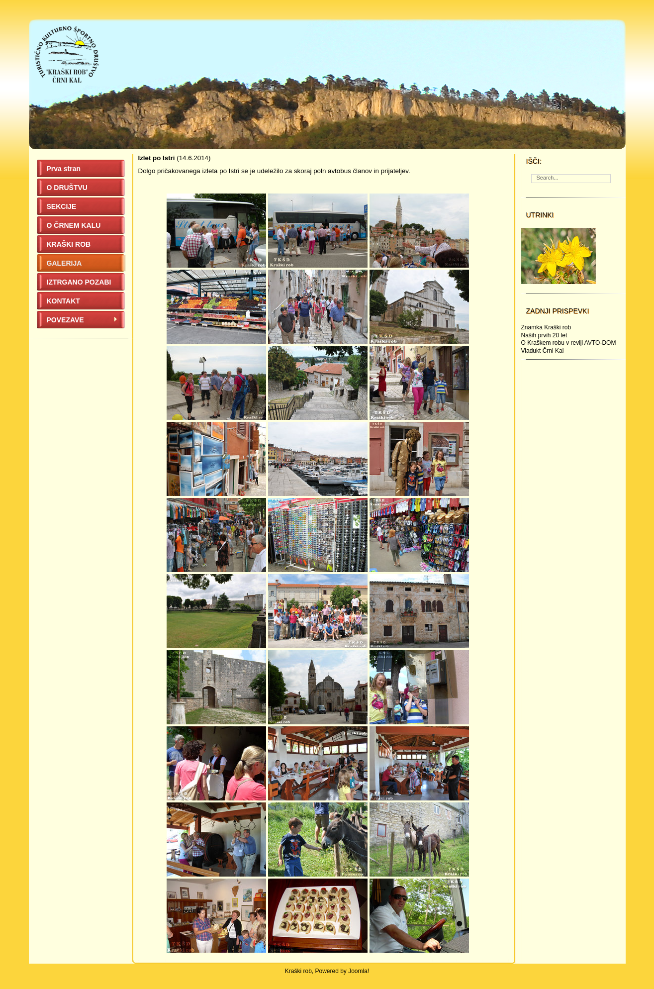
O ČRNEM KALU (74, 225)
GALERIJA (64, 263)
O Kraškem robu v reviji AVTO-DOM (568, 342)
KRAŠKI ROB (69, 244)
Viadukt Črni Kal (542, 350)
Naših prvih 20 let (544, 335)
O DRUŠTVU (67, 188)
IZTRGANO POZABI (79, 282)
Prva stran (64, 169)
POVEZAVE (82, 320)
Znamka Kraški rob (546, 327)
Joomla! (358, 971)
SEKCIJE (62, 206)
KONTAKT (63, 301)
